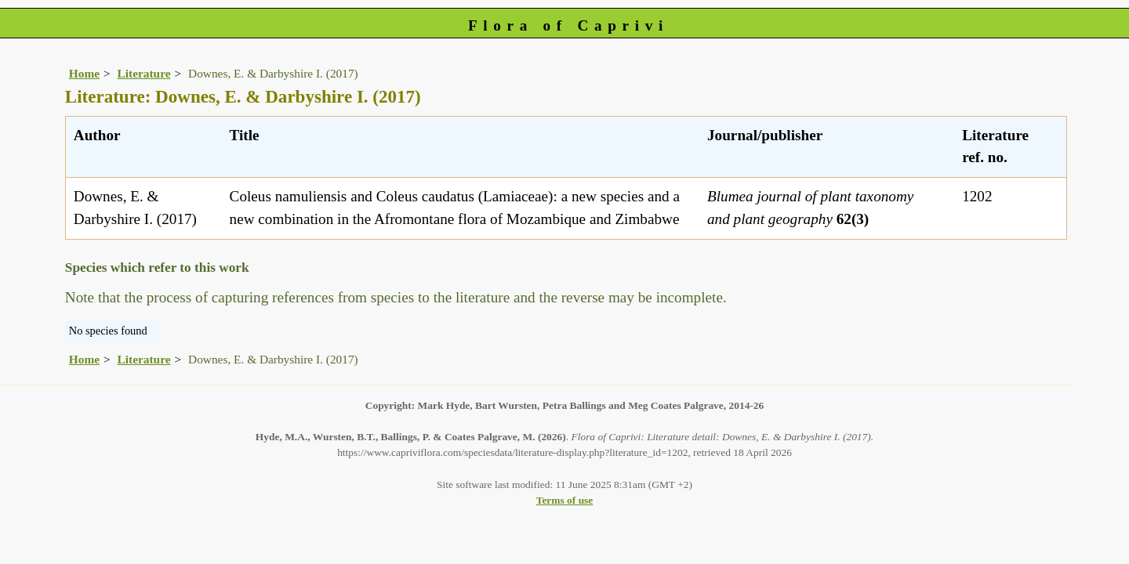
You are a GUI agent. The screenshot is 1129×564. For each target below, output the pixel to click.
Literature (144, 73)
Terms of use (565, 500)
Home (84, 73)
